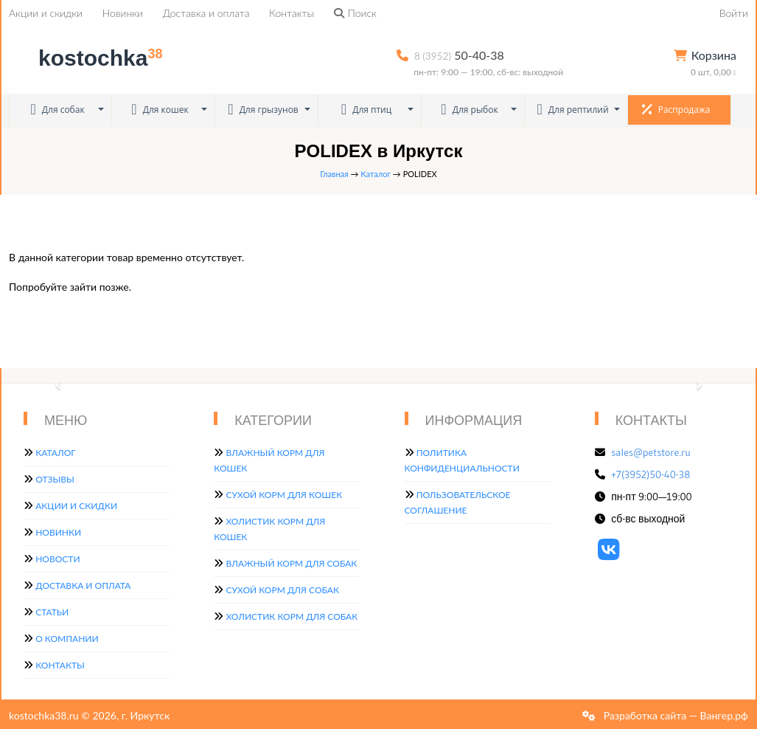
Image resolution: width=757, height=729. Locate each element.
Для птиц (366, 109)
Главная (334, 174)
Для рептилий (572, 109)
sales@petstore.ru (651, 452)
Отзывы (54, 479)
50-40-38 (459, 55)
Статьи (52, 612)
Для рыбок (469, 109)
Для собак (57, 109)
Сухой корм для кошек (284, 494)
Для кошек (159, 109)
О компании (66, 638)
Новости (57, 558)
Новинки (122, 13)
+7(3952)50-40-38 (650, 474)
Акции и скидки (46, 13)
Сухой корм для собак (282, 589)
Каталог (375, 174)
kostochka (88, 58)
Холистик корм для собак (291, 616)
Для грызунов (263, 109)
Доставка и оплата (206, 13)
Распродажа (676, 109)
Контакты (291, 13)
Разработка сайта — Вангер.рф (674, 715)
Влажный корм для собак (291, 563)
